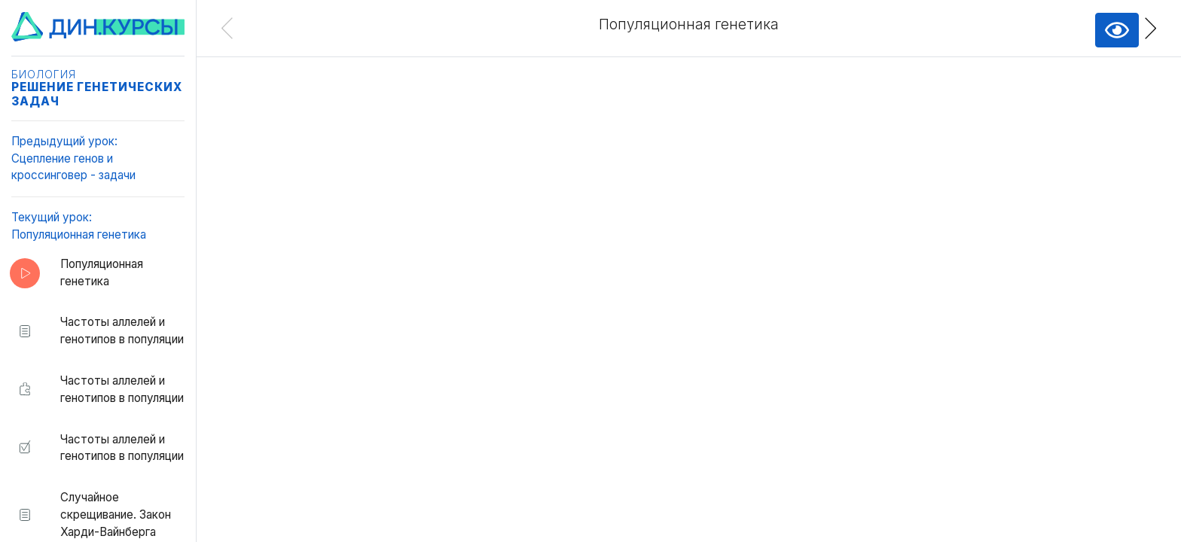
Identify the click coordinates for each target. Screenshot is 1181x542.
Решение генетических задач (96, 94)
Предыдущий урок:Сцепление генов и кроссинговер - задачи (73, 158)
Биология (43, 75)
